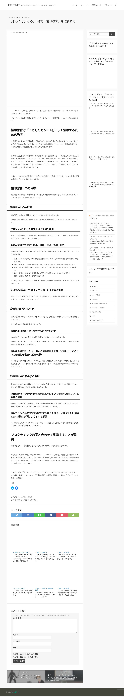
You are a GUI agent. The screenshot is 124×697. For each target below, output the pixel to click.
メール (16, 642)
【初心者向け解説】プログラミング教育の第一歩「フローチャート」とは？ (45, 595)
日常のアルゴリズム (98, 321)
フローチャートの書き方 (100, 304)
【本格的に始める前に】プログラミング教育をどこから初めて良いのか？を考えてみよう (45, 558)
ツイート (92, 273)
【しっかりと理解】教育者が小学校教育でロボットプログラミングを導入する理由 (67, 593)
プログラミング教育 (23, 17)
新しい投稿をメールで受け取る (26, 657)
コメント (17, 618)
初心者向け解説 (97, 312)
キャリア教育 (96, 295)
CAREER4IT (15, 693)
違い (35, 500)
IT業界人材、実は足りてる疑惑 (100, 223)
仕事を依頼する (96, 5)
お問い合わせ (108, 5)
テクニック (95, 299)
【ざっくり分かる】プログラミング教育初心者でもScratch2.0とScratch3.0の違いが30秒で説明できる (22, 558)
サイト (15, 648)
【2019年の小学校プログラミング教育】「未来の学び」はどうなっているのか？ (67, 557)
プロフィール (83, 5)
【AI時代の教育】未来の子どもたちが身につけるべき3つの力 (22, 593)
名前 (15, 635)
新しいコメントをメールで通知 (26, 655)
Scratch (15, 552)
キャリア (95, 291)
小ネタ (94, 317)
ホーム (75, 5)
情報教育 (31, 500)
